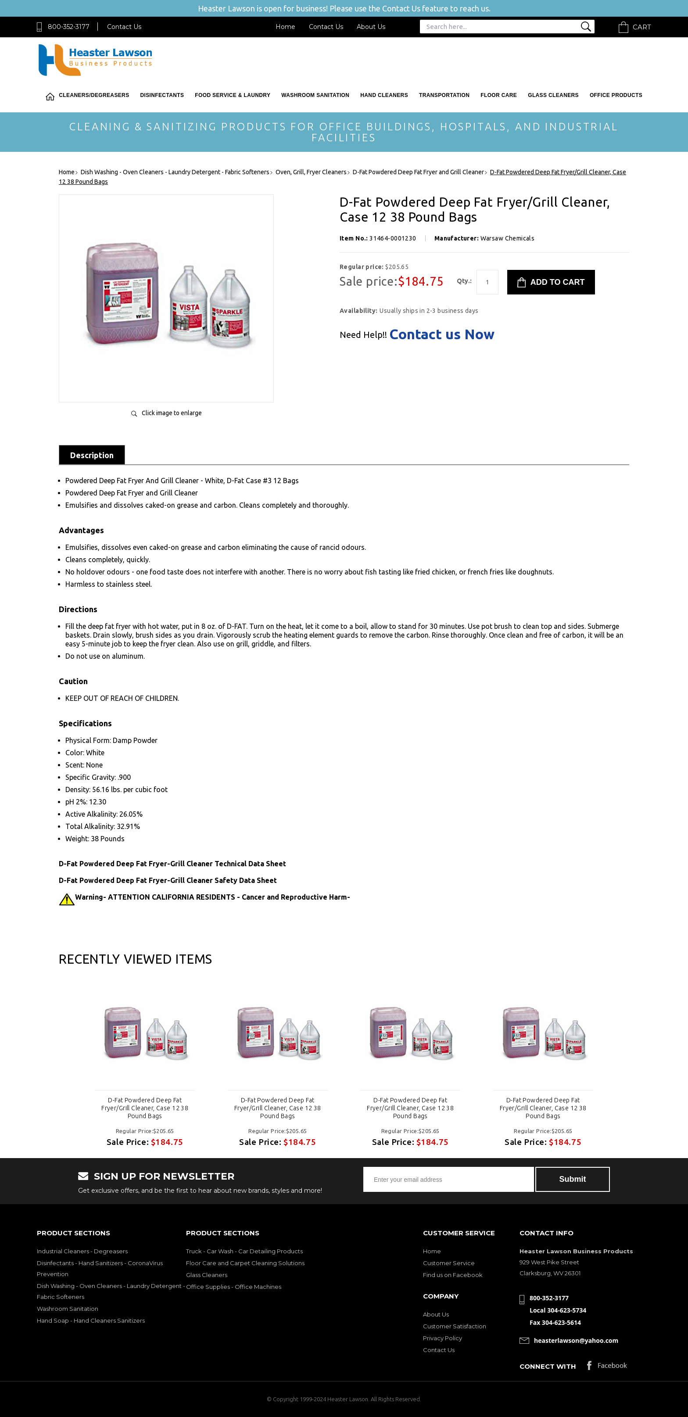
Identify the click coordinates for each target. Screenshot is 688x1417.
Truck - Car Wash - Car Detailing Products (244, 1251)
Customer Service (449, 1262)
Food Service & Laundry (232, 95)
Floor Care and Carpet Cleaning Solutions (245, 1262)
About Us (371, 27)
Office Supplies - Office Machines (233, 1286)
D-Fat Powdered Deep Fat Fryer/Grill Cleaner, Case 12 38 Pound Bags (144, 1108)
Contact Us (124, 27)
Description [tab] (92, 455)
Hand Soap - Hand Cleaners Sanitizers (91, 1320)
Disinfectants (162, 95)
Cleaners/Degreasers (94, 95)
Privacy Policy (442, 1338)
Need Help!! (363, 334)
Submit (572, 1179)
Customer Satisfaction (454, 1326)
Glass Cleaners (553, 95)
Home (285, 27)
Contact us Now (441, 334)
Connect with (548, 1366)
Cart (642, 27)
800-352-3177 (69, 27)
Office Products (616, 95)
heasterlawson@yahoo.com (576, 1340)
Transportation (444, 95)
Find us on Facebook (453, 1274)
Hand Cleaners (384, 95)
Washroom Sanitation (315, 95)
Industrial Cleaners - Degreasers (82, 1251)
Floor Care (498, 95)
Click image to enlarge (172, 412)
